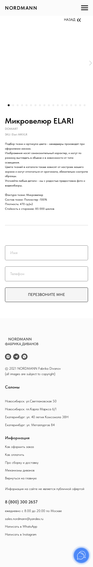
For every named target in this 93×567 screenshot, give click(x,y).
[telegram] (16, 357)
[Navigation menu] (84, 7)
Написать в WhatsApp (21, 526)
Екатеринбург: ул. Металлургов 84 (30, 425)
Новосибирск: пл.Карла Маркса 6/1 (31, 409)
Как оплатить (14, 455)
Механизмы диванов (19, 470)
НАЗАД (69, 20)
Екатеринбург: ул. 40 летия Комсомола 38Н (36, 417)
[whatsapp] (24, 357)
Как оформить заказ (19, 447)
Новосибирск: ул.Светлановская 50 (31, 401)
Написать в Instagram (20, 534)
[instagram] (8, 357)
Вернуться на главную (21, 478)
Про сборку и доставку (21, 462)
